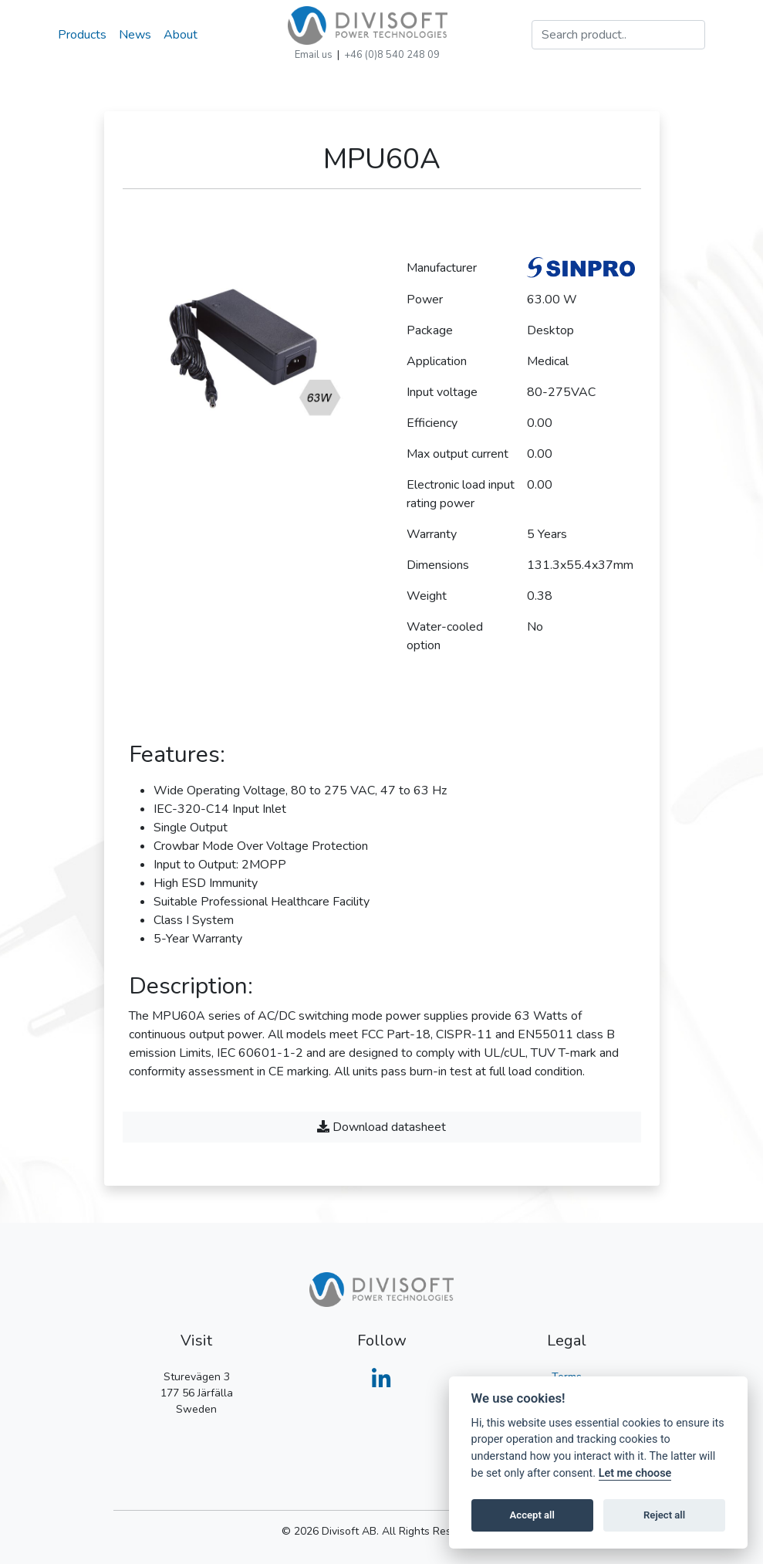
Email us (314, 55)
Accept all (532, 1515)
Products (82, 34)
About (181, 34)
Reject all (664, 1515)
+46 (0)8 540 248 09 (392, 55)
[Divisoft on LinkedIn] (381, 1383)
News (135, 34)
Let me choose (635, 1473)
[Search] (618, 34)
